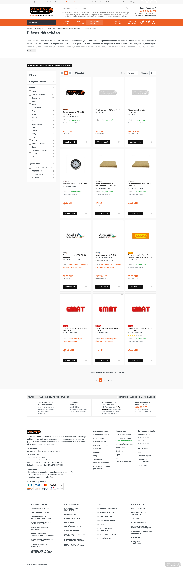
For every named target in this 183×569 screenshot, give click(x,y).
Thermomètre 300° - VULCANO (75, 184)
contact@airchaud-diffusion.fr (44, 460)
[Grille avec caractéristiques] (66, 73)
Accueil (29, 2)
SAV (107, 2)
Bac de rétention (102, 538)
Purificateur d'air (103, 516)
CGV (139, 452)
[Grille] (62, 73)
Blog (51, 2)
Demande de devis (100, 442)
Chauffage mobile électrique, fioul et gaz (39, 517)
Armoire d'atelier (136, 508)
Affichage (144, 73)
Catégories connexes (41, 82)
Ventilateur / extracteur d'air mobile (73, 535)
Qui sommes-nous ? (41, 2)
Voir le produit (70, 142)
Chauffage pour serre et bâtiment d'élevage (39, 523)
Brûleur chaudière (70, 518)
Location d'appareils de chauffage (41, 477)
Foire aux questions (101, 463)
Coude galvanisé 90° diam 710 (107, 110)
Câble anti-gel (68, 514)
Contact (95, 2)
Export (117, 455)
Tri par (123, 73)
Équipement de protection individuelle (139, 532)
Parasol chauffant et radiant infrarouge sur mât (41, 534)
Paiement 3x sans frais (124, 444)
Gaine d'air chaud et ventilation (137, 513)
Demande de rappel (100, 445)
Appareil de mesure (136, 522)
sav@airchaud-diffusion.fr (54, 462)
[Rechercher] (127, 8)
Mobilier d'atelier (136, 504)
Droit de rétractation (123, 462)
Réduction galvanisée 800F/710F (136, 111)
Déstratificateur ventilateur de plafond (72, 545)
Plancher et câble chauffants (70, 509)
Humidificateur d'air (104, 512)
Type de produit (41, 164)
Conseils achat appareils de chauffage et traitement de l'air (51, 472)
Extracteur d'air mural (72, 540)
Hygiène (99, 524)
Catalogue (97, 449)
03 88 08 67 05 (148, 10)
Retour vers (50, 65)
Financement (120, 448)
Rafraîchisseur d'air (71, 526)
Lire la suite (31, 51)
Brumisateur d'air (70, 530)
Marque (41, 87)
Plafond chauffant (70, 504)
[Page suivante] (119, 380)
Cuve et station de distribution (103, 529)
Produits (42, 22)
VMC (97, 504)
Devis (102, 2)
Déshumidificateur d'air (105, 508)
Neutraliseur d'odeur (104, 520)
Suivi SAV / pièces (132, 2)
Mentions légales (144, 456)
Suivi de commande (118, 2)
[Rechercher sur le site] (92, 8)
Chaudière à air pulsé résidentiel (38, 545)
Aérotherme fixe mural (38, 512)
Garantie (118, 458)
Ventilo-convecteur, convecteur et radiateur (39, 551)
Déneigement (134, 537)
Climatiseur (67, 522)
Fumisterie (133, 518)
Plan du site (142, 465)
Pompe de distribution (105, 534)
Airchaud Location (37, 504)
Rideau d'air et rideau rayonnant (37, 528)
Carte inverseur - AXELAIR (105, 255)
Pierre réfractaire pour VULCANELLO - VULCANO (105, 185)
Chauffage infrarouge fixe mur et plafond (40, 540)
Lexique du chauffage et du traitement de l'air (45, 475)
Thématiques (59, 2)
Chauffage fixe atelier (38, 508)
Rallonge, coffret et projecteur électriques (139, 527)
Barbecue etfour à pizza (134, 542)
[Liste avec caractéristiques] (70, 73)
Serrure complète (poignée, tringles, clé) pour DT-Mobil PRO (140, 256)
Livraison (119, 451)
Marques (96, 452)
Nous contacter (99, 438)
